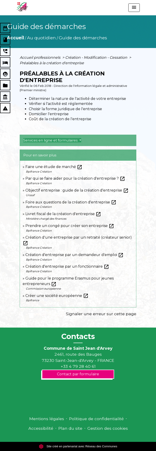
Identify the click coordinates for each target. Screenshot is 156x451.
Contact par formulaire (78, 374)
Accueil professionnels (40, 57)
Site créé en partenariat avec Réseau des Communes (78, 446)
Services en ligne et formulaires (50, 140)
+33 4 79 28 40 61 (78, 366)
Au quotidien (41, 37)
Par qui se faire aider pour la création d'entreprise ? (75, 178)
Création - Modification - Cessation (96, 57)
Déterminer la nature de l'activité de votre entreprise (77, 98)
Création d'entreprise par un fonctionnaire (67, 266)
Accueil (15, 37)
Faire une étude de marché (53, 167)
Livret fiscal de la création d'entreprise (63, 214)
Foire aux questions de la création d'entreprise (70, 202)
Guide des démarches (83, 37)
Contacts (78, 336)
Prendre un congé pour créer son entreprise (69, 226)
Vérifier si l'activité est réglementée (61, 103)
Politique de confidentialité (96, 418)
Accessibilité (40, 428)
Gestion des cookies (107, 428)
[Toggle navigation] (134, 7)
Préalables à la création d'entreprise (52, 63)
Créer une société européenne (57, 296)
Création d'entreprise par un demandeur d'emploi (74, 255)
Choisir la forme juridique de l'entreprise (65, 109)
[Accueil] (22, 6)
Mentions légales (46, 418)
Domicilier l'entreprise (49, 114)
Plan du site (70, 428)
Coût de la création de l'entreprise (60, 119)
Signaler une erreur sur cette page (101, 313)
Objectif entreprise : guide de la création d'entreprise (77, 190)
